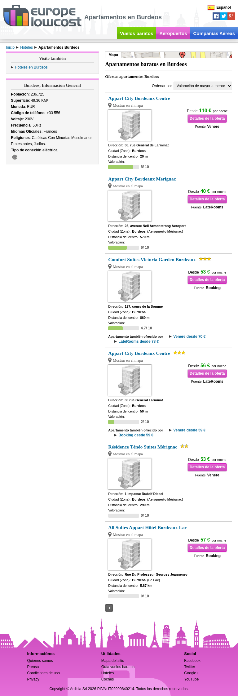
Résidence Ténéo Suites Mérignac (142, 446)
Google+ (191, 673)
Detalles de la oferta (207, 118)
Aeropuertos (173, 33)
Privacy (33, 679)
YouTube (191, 679)
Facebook (192, 660)
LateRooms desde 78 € (138, 341)
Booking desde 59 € (135, 435)
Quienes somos (40, 660)
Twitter (189, 667)
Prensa (33, 667)
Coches (107, 679)
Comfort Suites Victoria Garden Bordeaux (152, 259)
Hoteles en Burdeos (31, 67)
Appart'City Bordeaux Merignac (142, 178)
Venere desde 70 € (189, 336)
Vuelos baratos (136, 33)
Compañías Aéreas (214, 33)
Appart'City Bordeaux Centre (139, 98)
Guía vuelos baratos (117, 667)
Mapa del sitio (112, 660)
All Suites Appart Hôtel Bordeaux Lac (147, 527)
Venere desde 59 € (189, 430)
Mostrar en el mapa (128, 105)
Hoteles (107, 673)
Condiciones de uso (43, 673)
